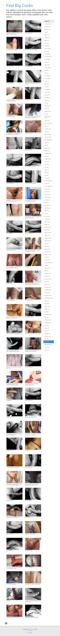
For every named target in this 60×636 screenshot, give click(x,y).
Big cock (46, 32)
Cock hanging (47, 59)
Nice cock (47, 202)
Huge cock (47, 156)
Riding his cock (48, 227)
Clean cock (47, 43)
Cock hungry (47, 64)
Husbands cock (48, 159)
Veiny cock (47, 330)
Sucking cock (47, 292)
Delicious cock (47, 105)
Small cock (47, 257)
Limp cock (47, 167)
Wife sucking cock (48, 344)
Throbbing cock (48, 322)
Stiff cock (46, 270)
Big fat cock (47, 34)
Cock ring (46, 81)
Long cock (47, 172)
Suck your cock (48, 287)
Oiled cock (47, 210)
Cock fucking (47, 54)
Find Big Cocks (19, 5)
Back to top (30, 632)
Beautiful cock (47, 26)
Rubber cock (47, 235)
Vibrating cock (47, 333)
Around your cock (48, 23)
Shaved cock (47, 246)
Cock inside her (48, 67)
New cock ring (47, 197)
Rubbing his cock (48, 238)
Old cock (46, 213)
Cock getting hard (48, 56)
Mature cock (47, 191)
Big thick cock (47, 37)
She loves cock (48, 251)
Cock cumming (48, 48)
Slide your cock (48, 254)
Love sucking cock (48, 180)
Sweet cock (47, 303)
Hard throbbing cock (49, 139)
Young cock (47, 347)
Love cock (47, 175)
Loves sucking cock (49, 186)
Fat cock (46, 114)
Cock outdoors (47, 75)
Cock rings (47, 84)
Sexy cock (47, 243)
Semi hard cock (48, 240)
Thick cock (47, 317)
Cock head (47, 62)
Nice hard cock (48, 205)
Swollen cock (47, 306)
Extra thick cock (48, 111)
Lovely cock (47, 183)
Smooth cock (47, 259)
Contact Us (30, 630)
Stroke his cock (48, 273)
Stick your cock (48, 268)
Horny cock (47, 142)
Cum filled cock (48, 97)
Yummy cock (47, 350)
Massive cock (47, 189)
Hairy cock (47, 126)
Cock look (47, 70)
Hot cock (46, 145)
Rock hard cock (48, 232)
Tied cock (46, 325)
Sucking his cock (48, 295)
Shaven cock (47, 249)
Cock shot (47, 86)
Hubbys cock (47, 150)
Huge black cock (48, 153)
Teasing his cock (48, 314)
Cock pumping (47, 78)
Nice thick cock (48, 208)
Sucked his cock (48, 289)
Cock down (47, 51)
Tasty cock (47, 311)
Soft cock (46, 265)
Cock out (46, 73)
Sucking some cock (49, 298)
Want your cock (48, 336)
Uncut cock (47, 328)
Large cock (47, 164)
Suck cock (47, 281)
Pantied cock (47, 219)
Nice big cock (47, 199)
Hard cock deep (48, 134)
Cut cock (46, 103)
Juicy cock (47, 161)
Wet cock (46, 339)
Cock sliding (47, 89)
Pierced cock (47, 221)
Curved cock (47, 100)
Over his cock (47, 216)
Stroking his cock (48, 279)
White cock (47, 341)
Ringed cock (47, 229)
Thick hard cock (48, 319)
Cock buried (47, 45)
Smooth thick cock (48, 262)
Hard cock (47, 131)
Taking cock (47, 309)
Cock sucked (47, 92)
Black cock (47, 40)
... (13, 623)
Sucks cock (47, 300)
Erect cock (47, 108)
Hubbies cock (47, 148)
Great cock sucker (48, 123)
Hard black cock (48, 129)
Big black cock (47, 29)
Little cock (47, 169)
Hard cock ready (48, 137)
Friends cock (47, 120)
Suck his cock (47, 284)
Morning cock (47, 194)
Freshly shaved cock (48, 117)
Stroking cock (47, 276)
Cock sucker (47, 94)
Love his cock (47, 178)
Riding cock (47, 224)
